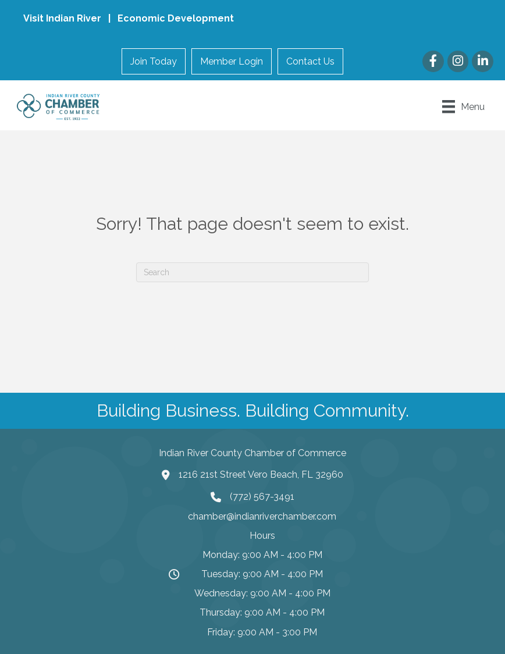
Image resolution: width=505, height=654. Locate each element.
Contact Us (310, 61)
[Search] (252, 272)
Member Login (231, 61)
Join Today (153, 61)
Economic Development (176, 18)
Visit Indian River (63, 18)
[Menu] (463, 106)
